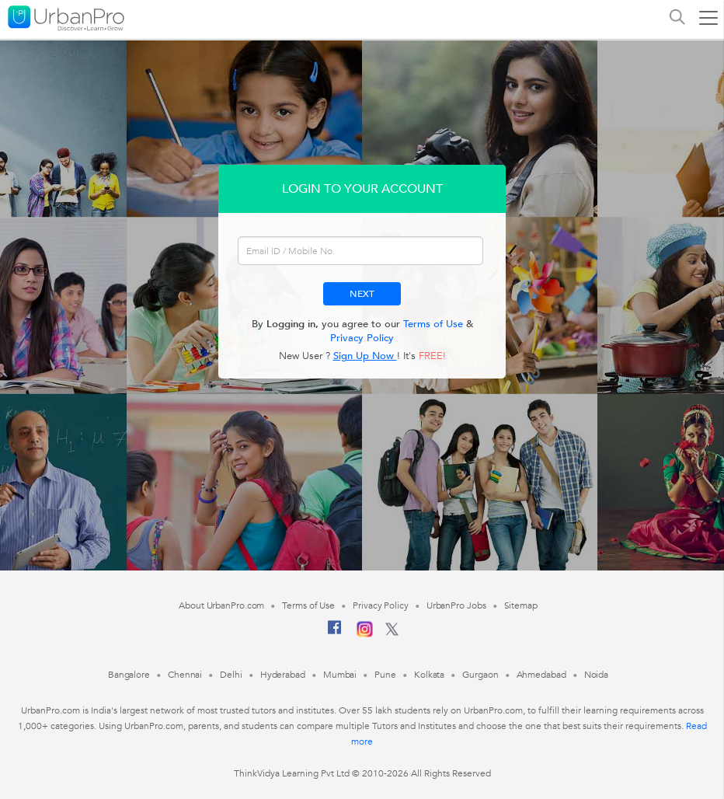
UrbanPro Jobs (456, 605)
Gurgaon (480, 674)
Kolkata (429, 674)
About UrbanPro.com (221, 605)
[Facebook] (334, 633)
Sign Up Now (365, 356)
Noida (596, 674)
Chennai (185, 674)
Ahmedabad (541, 674)
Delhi (231, 674)
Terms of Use (433, 324)
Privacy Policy (362, 338)
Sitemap (521, 605)
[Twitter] (392, 632)
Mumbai (340, 674)
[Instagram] (365, 634)
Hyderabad (282, 674)
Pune (385, 674)
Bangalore (129, 674)
